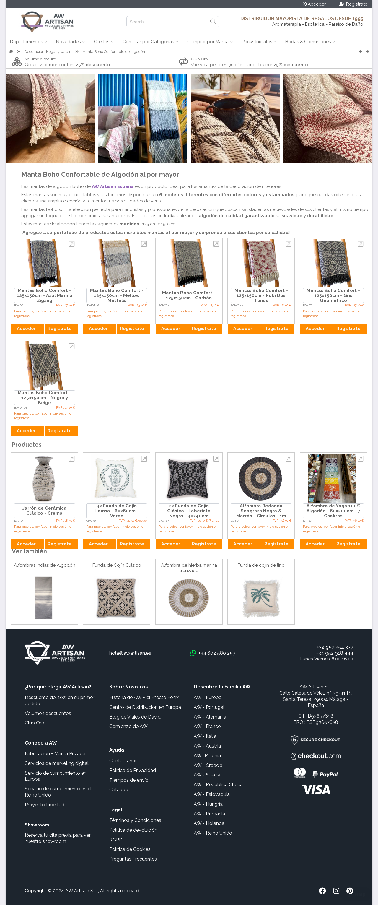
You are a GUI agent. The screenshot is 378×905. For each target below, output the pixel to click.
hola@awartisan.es (130, 653)
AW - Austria (207, 746)
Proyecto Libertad (44, 804)
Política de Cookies (130, 849)
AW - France (207, 726)
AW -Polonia (207, 755)
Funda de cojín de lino (261, 565)
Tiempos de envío (129, 780)
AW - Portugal (209, 707)
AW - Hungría (208, 804)
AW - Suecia (207, 775)
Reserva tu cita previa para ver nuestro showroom (58, 838)
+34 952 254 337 (335, 647)
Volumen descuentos (48, 713)
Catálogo (119, 789)
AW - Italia (205, 736)
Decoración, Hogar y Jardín (47, 51)
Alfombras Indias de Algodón (44, 565)
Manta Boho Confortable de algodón (113, 51)
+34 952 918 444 (334, 653)
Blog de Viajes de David (135, 717)
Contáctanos (123, 760)
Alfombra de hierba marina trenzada (189, 568)
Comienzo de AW (128, 726)
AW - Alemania (210, 717)
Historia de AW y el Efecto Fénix (144, 697)
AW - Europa (207, 697)
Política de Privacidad (132, 770)
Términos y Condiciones (135, 820)
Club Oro (34, 723)
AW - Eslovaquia (212, 794)
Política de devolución (133, 830)
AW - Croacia (208, 765)
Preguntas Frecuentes (133, 859)
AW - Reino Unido (213, 833)
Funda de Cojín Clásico (116, 565)
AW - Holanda (209, 823)
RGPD (116, 840)
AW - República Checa (218, 784)
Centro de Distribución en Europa (145, 707)
